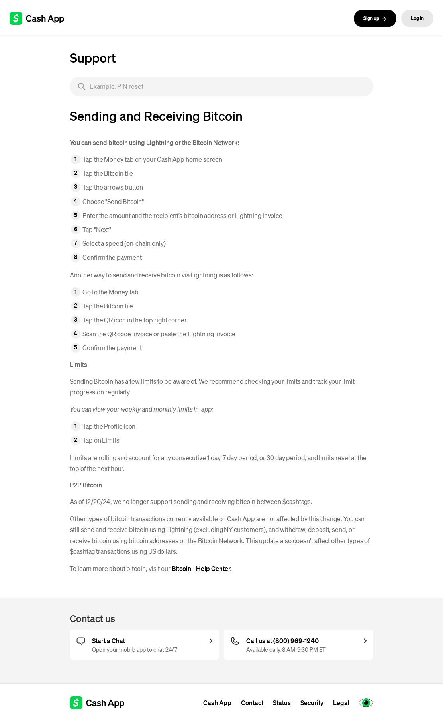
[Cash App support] (41, 18)
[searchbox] (221, 86)
